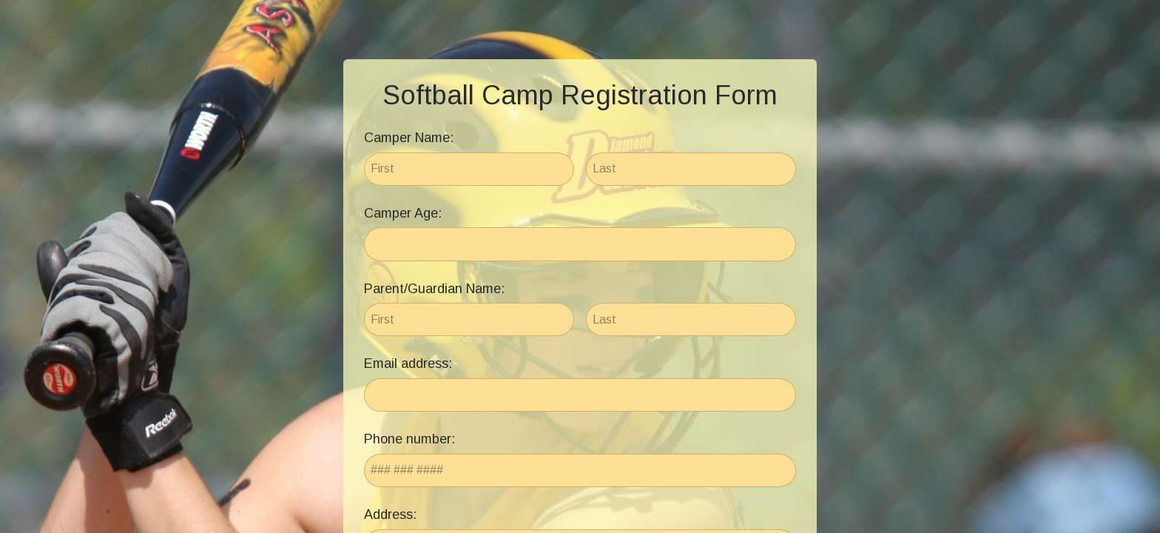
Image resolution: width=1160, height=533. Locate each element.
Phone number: (409, 439)
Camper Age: (403, 213)
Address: (390, 514)
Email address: (408, 363)
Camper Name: (408, 137)
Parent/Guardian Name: (434, 288)
